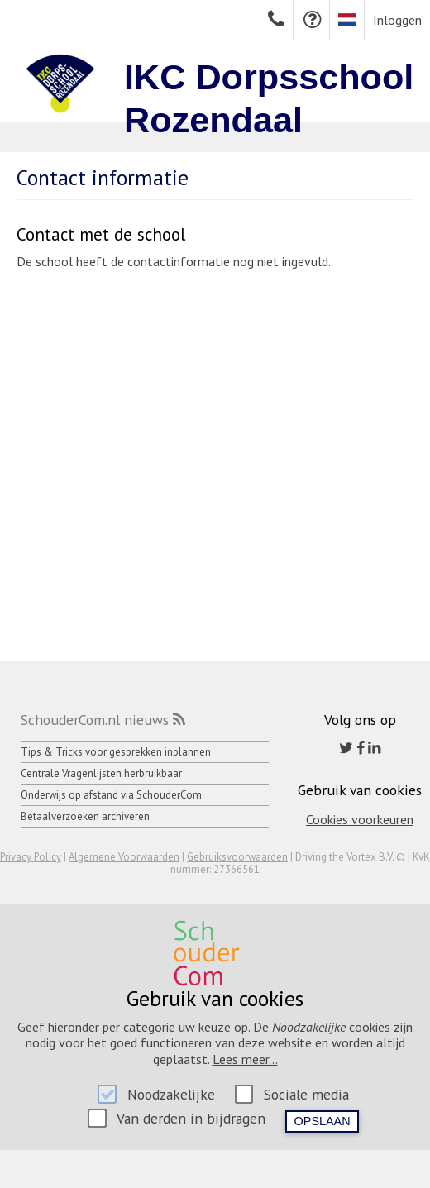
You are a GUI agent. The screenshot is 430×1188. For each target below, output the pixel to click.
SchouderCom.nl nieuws (95, 719)
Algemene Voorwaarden (124, 857)
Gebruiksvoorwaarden (237, 857)
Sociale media (306, 1094)
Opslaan (322, 1121)
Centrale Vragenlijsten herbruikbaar (101, 773)
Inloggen (397, 20)
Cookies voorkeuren (359, 819)
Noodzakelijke (171, 1094)
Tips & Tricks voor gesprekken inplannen (116, 752)
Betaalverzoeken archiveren (85, 816)
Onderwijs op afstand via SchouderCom (111, 795)
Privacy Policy (30, 857)
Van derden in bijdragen (191, 1118)
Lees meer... (245, 1059)
